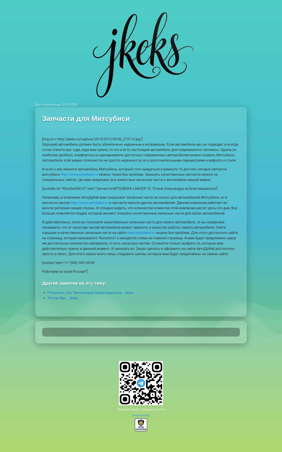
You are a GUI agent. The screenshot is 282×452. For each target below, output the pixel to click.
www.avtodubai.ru (141, 233)
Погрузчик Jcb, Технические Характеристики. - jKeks (90, 293)
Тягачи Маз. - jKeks (62, 298)
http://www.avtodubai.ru (79, 174)
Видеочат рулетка (141, 415)
